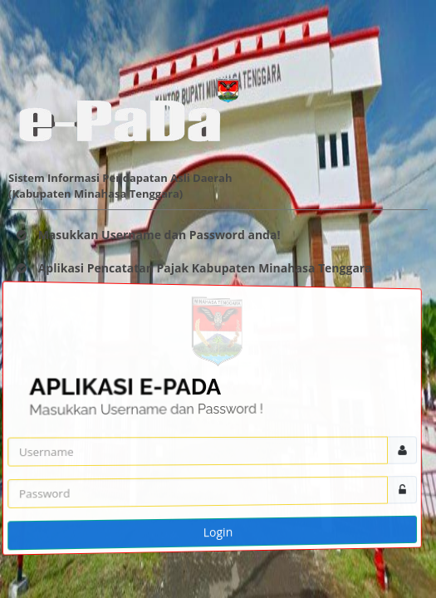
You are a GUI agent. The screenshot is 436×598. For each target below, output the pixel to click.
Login (218, 532)
